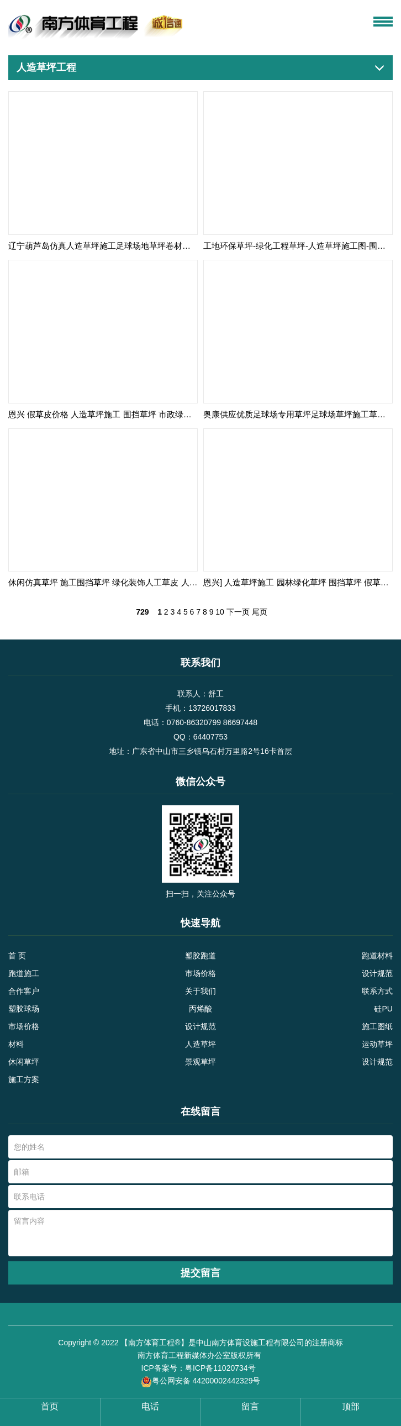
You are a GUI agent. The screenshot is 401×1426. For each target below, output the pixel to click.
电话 (150, 1406)
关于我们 (200, 991)
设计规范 (377, 973)
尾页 (259, 611)
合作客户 (23, 991)
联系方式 (377, 991)
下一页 (238, 611)
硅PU (383, 1008)
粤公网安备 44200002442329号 (201, 1381)
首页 (50, 1406)
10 (219, 611)
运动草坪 (377, 1044)
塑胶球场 (23, 1008)
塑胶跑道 (200, 955)
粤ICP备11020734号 (221, 1368)
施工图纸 (377, 1026)
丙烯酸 (200, 1008)
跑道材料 (377, 955)
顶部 (351, 1406)
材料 (16, 1044)
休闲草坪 (23, 1061)
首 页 (17, 955)
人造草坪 (200, 1044)
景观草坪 (200, 1061)
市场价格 (200, 973)
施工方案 (23, 1079)
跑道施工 (23, 973)
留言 (250, 1406)
